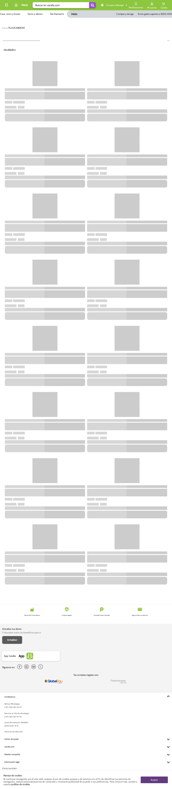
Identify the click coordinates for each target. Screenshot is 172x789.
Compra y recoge (124, 13)
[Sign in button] (152, 5)
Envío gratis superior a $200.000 (155, 13)
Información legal (11, 762)
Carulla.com (9, 746)
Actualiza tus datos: (12, 629)
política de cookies (20, 784)
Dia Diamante (57, 13)
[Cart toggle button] (164, 5)
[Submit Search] (92, 5)
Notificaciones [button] (136, 5)
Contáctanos (9, 697)
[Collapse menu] (21, 5)
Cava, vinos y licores (10, 13)
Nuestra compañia (12, 754)
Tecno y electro (34, 13)
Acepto (154, 779)
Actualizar (12, 639)
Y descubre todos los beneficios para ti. (21, 632)
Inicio (74, 14)
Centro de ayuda (11, 739)
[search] (64, 5)
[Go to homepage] (4, 27)
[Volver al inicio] (6, 6)
